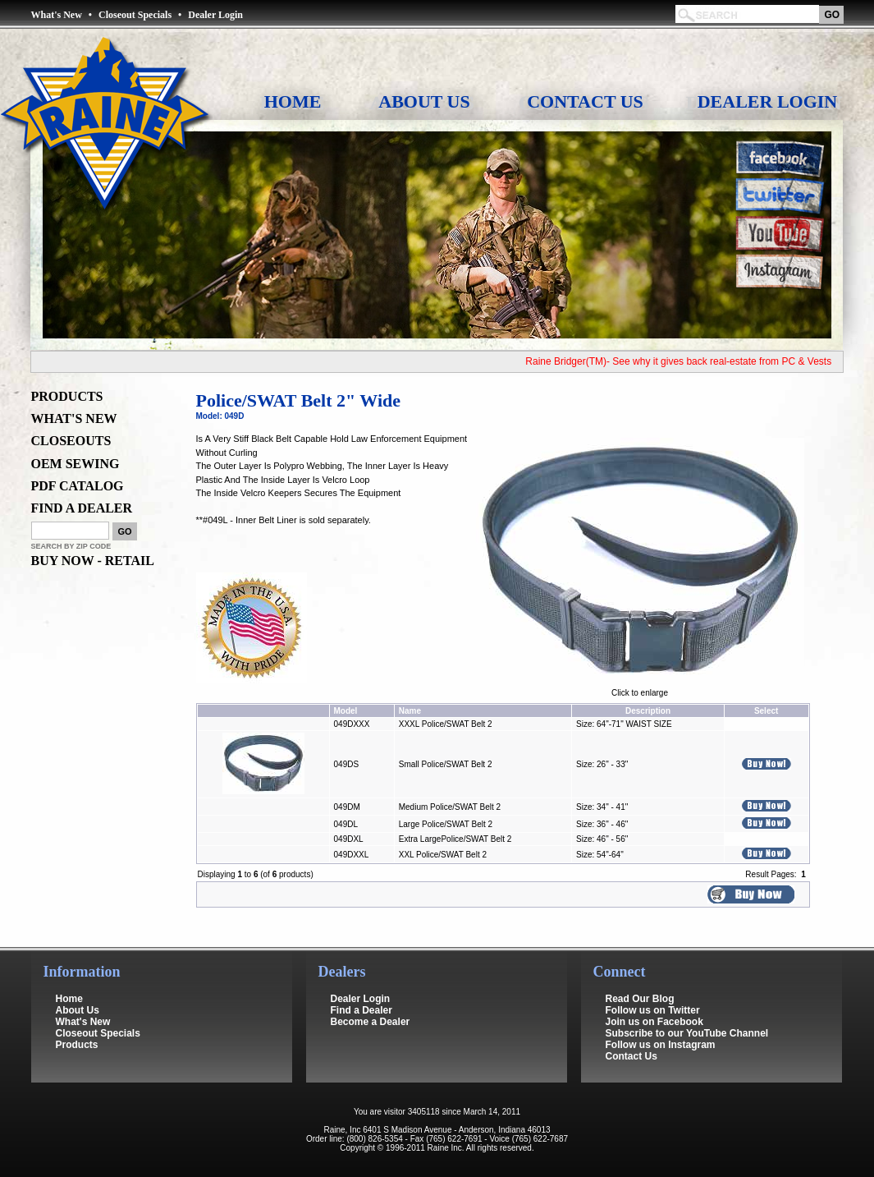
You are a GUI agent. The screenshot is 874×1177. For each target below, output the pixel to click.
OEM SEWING (75, 464)
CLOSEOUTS (71, 441)
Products (77, 1045)
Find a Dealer (361, 1010)
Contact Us (585, 101)
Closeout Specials (135, 15)
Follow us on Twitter (653, 1010)
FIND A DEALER (82, 508)
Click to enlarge (640, 689)
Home (293, 101)
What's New (56, 15)
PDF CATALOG (77, 486)
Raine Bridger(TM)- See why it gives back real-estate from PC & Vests (685, 361)
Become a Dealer (370, 1022)
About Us (423, 101)
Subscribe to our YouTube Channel (687, 1033)
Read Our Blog (640, 999)
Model (346, 710)
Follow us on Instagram (661, 1045)
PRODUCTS (67, 396)
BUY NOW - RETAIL (92, 561)
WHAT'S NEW (74, 418)
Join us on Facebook (654, 1022)
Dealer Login (215, 15)
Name (410, 710)
